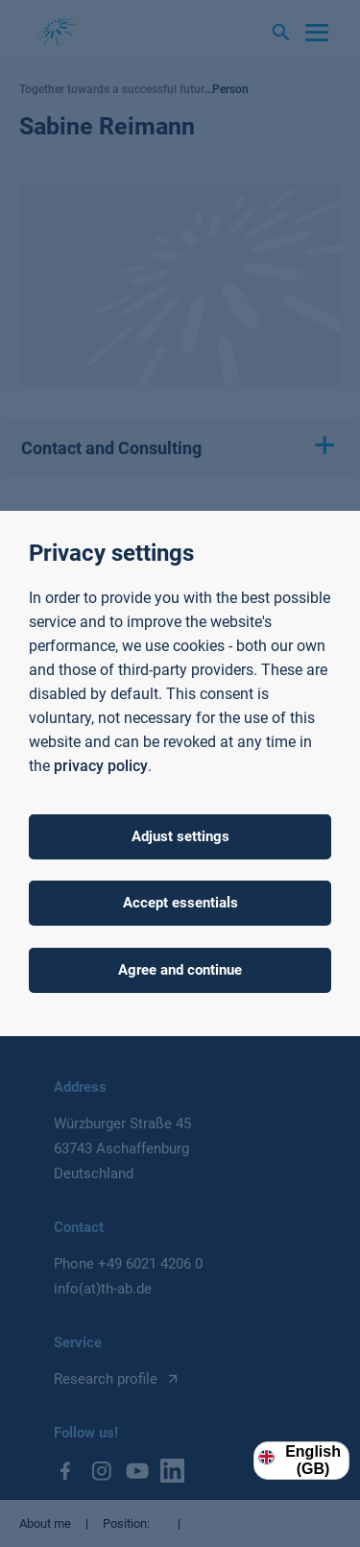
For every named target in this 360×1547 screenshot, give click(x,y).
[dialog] (180, 773)
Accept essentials (180, 902)
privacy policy (101, 766)
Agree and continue (180, 970)
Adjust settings (180, 836)
